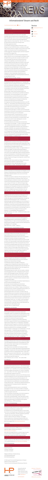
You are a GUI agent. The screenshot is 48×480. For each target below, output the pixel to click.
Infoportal (34, 31)
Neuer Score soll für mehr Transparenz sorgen (14, 405)
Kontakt (41, 1)
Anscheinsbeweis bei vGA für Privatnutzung (14, 79)
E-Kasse (34, 36)
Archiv (19, 25)
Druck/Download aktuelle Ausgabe (10, 25)
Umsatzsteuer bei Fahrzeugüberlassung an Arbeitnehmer (17, 437)
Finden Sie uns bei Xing (36, 477)
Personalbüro (35, 33)
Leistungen (27, 1)
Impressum (33, 468)
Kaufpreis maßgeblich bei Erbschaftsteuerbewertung (16, 309)
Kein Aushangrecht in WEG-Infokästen (13, 338)
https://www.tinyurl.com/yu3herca (10, 430)
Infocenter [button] (34, 1)
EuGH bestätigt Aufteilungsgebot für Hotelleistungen (16, 215)
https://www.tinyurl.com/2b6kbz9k (21, 441)
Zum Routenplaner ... (21, 476)
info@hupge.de (22, 474)
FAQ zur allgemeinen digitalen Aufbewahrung (14, 425)
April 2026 (7, 445)
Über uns (21, 1)
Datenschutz (38, 468)
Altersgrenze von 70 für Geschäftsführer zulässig (15, 192)
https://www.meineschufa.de (20, 421)
